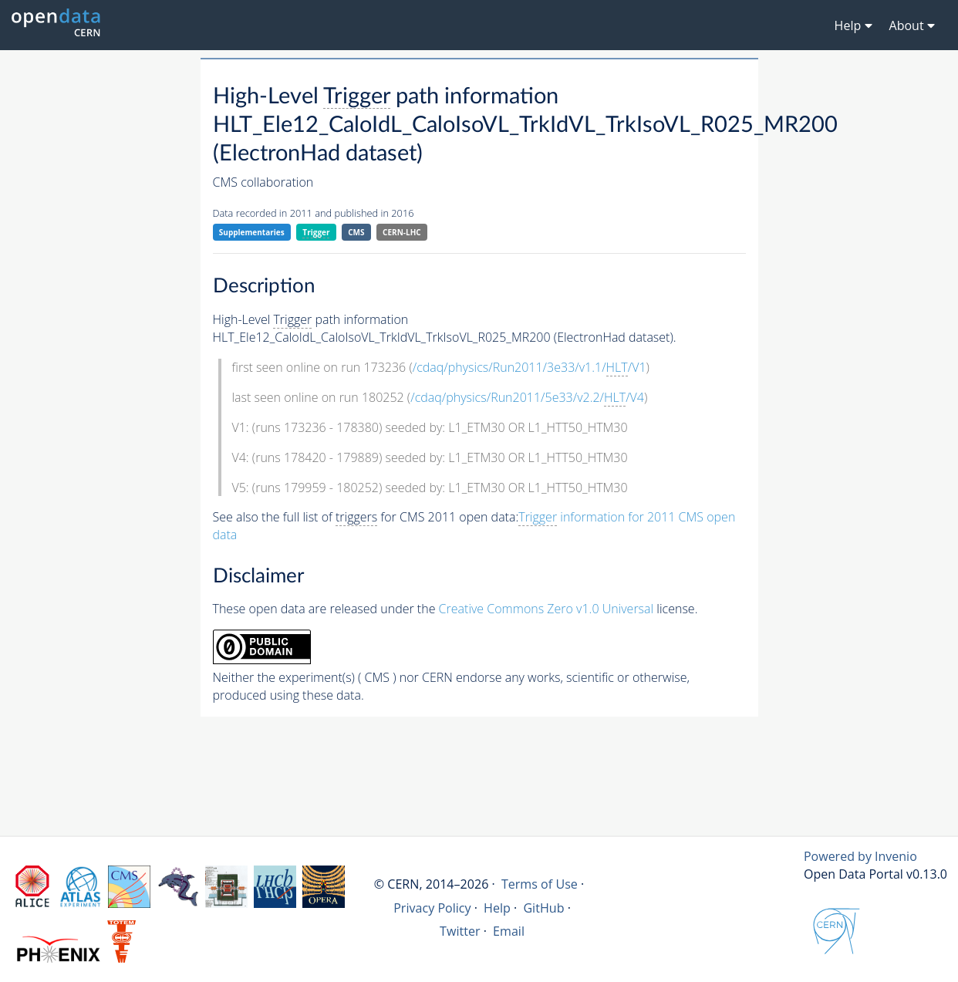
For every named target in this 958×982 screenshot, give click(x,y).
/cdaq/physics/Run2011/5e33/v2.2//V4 (527, 398)
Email (509, 931)
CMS (356, 232)
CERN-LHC (402, 232)
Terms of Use (539, 884)
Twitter (460, 931)
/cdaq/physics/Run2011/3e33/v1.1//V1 (529, 367)
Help (497, 907)
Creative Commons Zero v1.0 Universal (546, 608)
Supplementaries (252, 232)
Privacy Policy (432, 907)
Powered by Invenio (860, 856)
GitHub (543, 907)
